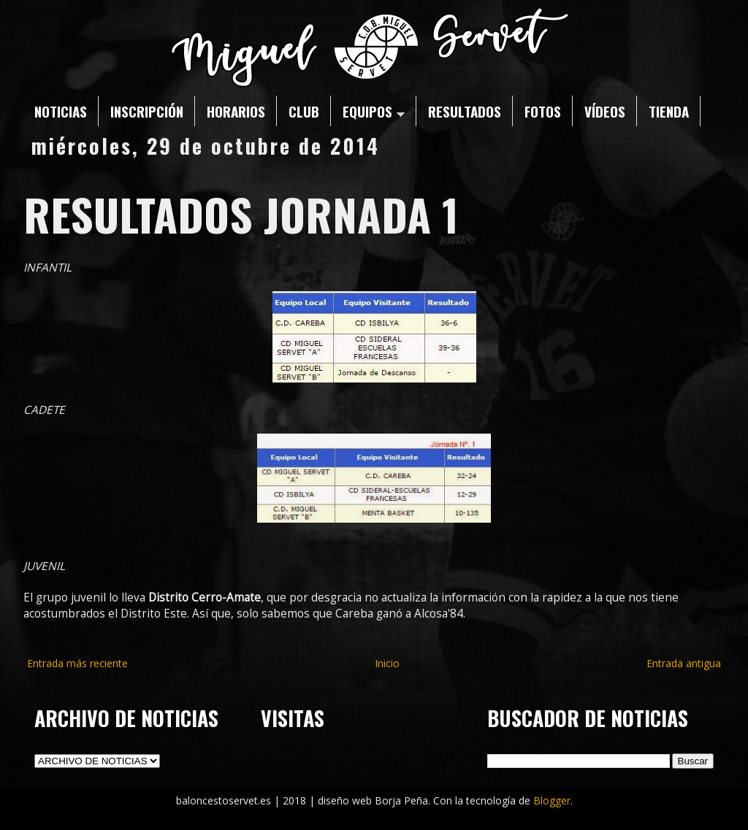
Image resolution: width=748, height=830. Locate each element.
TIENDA (669, 111)
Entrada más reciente (77, 663)
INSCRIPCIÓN (146, 111)
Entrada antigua (683, 663)
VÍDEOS (604, 111)
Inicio (387, 663)
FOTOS (542, 111)
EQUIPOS (374, 111)
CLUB (304, 111)
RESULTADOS (464, 111)
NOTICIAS (60, 111)
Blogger (551, 800)
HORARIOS (236, 111)
